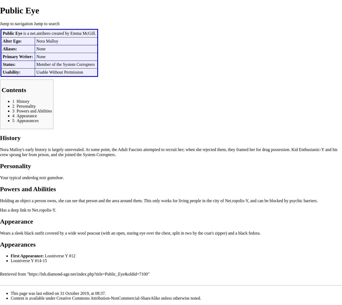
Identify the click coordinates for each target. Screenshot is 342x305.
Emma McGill (82, 33)
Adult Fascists (130, 149)
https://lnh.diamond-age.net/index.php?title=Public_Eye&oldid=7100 (88, 274)
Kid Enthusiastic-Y (308, 149)
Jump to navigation (16, 23)
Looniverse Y (56, 256)
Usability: (12, 72)
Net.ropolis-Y (236, 200)
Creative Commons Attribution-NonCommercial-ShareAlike (108, 298)
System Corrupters (79, 64)
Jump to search (47, 23)
